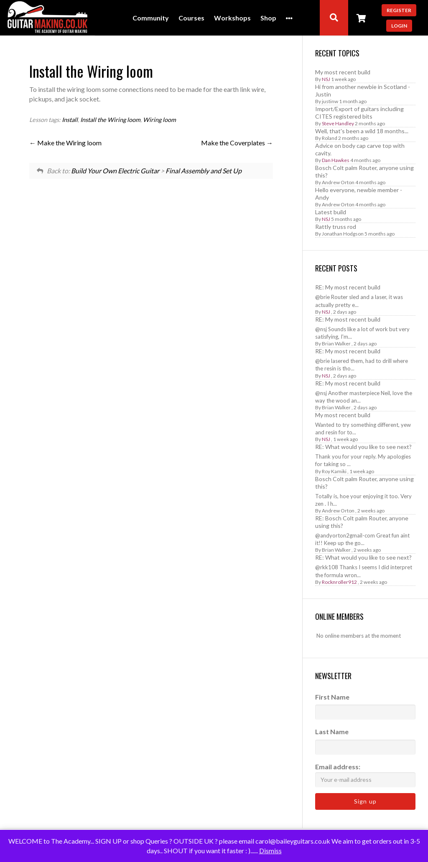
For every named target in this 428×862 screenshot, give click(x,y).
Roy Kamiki (334, 471)
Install (70, 119)
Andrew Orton (338, 182)
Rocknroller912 (339, 582)
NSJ (326, 79)
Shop (268, 18)
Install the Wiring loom (110, 119)
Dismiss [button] (270, 850)
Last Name (332, 731)
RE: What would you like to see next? (363, 446)
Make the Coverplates (237, 143)
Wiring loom (159, 119)
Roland (329, 138)
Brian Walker (336, 343)
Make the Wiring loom (65, 143)
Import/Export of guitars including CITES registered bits (359, 112)
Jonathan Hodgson (343, 234)
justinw (330, 101)
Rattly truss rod (335, 226)
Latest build (330, 212)
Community (150, 18)
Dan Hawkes (335, 160)
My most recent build (342, 72)
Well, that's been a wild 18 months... (361, 130)
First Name (332, 697)
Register (399, 10)
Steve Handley (338, 123)
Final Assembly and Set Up (204, 171)
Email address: (365, 775)
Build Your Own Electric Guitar (115, 171)
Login (399, 26)
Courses (191, 18)
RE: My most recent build (347, 287)
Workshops (232, 18)
